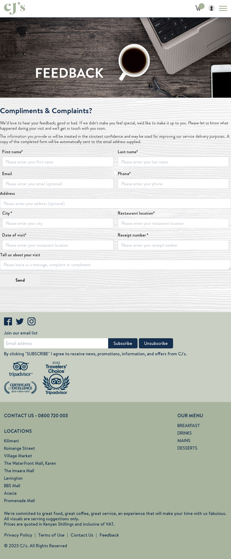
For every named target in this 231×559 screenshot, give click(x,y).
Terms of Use (51, 535)
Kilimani (11, 441)
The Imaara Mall (19, 471)
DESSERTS (187, 448)
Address (7, 193)
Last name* (128, 152)
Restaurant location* (136, 213)
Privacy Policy (18, 535)
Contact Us (82, 535)
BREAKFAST (188, 425)
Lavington (13, 478)
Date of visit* (14, 235)
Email (7, 173)
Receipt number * (133, 235)
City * (7, 213)
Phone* (124, 173)
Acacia (10, 493)
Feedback (109, 535)
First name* (12, 152)
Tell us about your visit (20, 255)
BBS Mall (12, 486)
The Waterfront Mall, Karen (30, 463)
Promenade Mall (19, 500)
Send (20, 280)
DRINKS (184, 433)
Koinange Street (19, 448)
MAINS (183, 440)
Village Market (18, 456)
